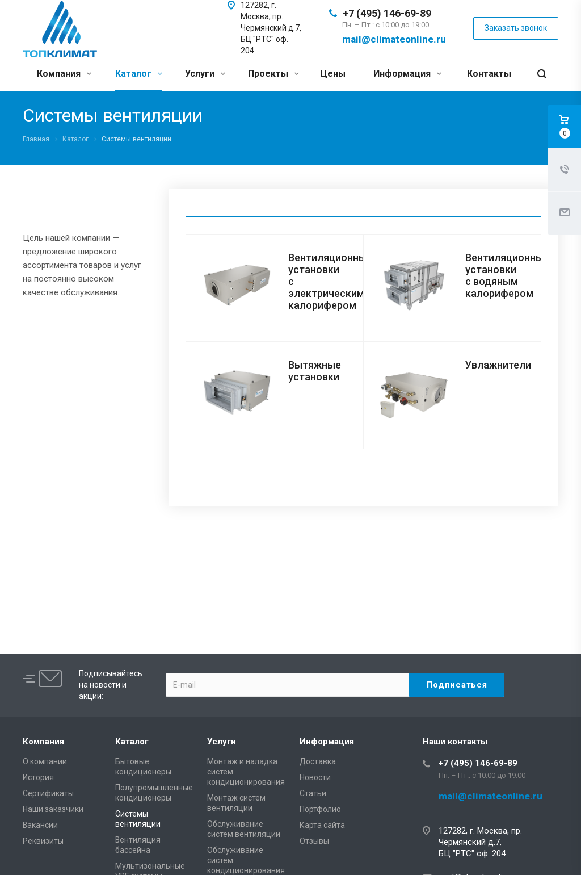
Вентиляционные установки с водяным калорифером (507, 275)
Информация (407, 73)
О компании (45, 761)
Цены (333, 73)
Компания (64, 73)
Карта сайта (322, 825)
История (38, 777)
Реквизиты (43, 840)
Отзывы (314, 840)
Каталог (138, 73)
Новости (315, 777)
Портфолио (320, 809)
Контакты (489, 73)
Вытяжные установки (314, 371)
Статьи (313, 793)
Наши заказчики (53, 809)
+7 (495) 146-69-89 (387, 13)
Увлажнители (498, 365)
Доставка (318, 761)
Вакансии (40, 825)
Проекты (273, 73)
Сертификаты (48, 793)
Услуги (205, 73)
